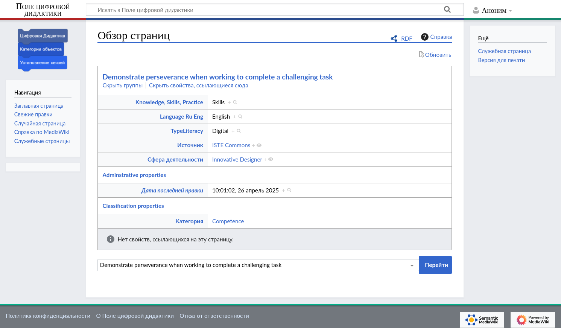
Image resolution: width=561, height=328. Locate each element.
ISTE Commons (231, 145)
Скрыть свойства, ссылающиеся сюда (198, 85)
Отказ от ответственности (214, 315)
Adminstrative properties (134, 174)
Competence (228, 221)
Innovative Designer (237, 159)
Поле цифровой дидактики (43, 10)
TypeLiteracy (187, 130)
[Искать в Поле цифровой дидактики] (275, 9)
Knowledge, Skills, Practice (169, 102)
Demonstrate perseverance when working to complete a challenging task (217, 76)
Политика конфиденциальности (48, 315)
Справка (435, 37)
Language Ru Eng (181, 116)
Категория (189, 221)
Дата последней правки (172, 190)
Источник (190, 145)
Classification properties (133, 205)
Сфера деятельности (175, 159)
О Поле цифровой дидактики (135, 315)
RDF (406, 38)
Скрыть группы (122, 85)
